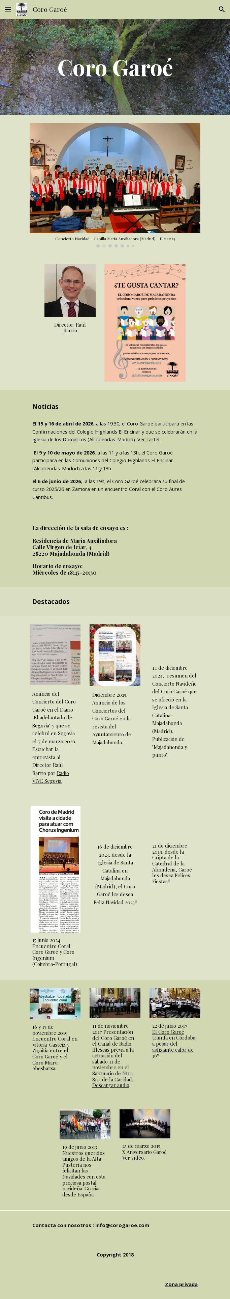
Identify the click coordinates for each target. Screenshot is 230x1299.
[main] (115, 66)
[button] (8, 9)
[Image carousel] (115, 185)
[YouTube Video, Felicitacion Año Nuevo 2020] (175, 822)
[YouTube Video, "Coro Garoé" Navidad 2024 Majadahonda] (175, 641)
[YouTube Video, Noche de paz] (115, 822)
